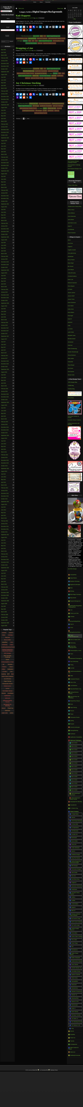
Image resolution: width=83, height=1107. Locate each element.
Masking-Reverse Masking (73, 717)
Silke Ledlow (71, 383)
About (41, 27)
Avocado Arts (74, 859)
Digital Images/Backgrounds (73, 661)
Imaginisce (73, 907)
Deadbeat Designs (75, 879)
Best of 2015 (74, 784)
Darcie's (73, 876)
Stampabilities (74, 1006)
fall (3, 689)
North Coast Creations (76, 946)
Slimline (4, 718)
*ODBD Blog (71, 410)
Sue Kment (70, 393)
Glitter (71, 700)
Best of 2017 (74, 791)
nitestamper (70, 367)
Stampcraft (73, 1009)
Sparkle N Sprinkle (75, 999)
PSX (72, 971)
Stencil (3, 733)
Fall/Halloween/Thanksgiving (75, 683)
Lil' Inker (4, 696)
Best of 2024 (74, 811)
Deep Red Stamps (75, 882)
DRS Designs (74, 890)
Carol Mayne (71, 294)
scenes (7, 713)
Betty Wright (71, 288)
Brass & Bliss (74, 866)
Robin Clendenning (72, 373)
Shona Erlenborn (72, 380)
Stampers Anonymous (76, 1016)
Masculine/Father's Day (75, 713)
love (11, 696)
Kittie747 (70, 251)
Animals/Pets (73, 599)
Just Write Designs (72, 593)
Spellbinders (7, 720)
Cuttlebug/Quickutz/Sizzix (74, 657)
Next (28, 143)
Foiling (71, 689)
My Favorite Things (75, 943)
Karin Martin (71, 330)
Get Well (72, 693)
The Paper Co (74, 1043)
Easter (7, 684)
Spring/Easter (73, 830)
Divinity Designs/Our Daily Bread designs (75, 887)
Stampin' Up (74, 1019)
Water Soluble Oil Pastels (73, 1073)
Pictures (72, 735)
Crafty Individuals (75, 872)
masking (3, 699)
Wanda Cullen (71, 400)
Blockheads (74, 862)
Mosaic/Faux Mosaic (75, 725)
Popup (71, 739)
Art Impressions (75, 852)
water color (5, 738)
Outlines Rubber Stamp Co (74, 954)
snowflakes (10, 718)
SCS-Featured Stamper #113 (75, 193)
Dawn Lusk (70, 304)
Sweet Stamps (74, 1036)
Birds (71, 612)
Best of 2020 (74, 801)
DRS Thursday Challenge (7, 681)
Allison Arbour (71, 234)
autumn (11, 657)
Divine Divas (71, 422)
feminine (10, 689)
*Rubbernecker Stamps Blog (74, 231)
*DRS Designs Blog (72, 407)
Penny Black (74, 958)
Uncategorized (73, 1069)
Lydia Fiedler (71, 357)
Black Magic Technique (75, 619)
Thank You (72, 1062)
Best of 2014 (74, 781)
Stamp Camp (74, 1002)
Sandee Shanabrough (73, 376)
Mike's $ (73, 935)
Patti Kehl (70, 370)
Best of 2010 (74, 767)
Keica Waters (71, 337)
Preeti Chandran (72, 257)
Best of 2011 (74, 771)
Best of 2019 (74, 798)
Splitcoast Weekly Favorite (7, 726)
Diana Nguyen (71, 311)
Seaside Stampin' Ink (76, 992)
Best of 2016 (74, 788)
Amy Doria (70, 268)
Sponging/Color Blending (76, 826)
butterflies (4, 667)
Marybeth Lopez (71, 360)
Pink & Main (74, 964)
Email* (8, 54)
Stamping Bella (74, 1023)
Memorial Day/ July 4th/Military (73, 722)
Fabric (71, 678)
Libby (69, 350)
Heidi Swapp (74, 897)
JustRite (73, 925)
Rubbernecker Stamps (76, 986)
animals (4, 657)
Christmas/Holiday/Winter (74, 646)
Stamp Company (74, 836)
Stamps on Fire (74, 1026)
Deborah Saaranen (72, 307)
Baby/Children (73, 603)
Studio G (73, 1033)
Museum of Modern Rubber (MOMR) (75, 939)
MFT (8, 699)
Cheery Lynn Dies (74, 638)
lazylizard (70, 347)
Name (8, 45)
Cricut (71, 652)
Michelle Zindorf (71, 363)
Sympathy (72, 1059)
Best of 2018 (74, 794)
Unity (72, 1053)
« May (74, 44)
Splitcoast (7, 723)
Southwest (72, 758)
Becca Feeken (71, 284)
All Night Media (74, 839)
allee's (69, 265)
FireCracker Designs (76, 894)
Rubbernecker (7, 711)
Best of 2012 (74, 774)
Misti (12, 699)
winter (11, 738)
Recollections (74, 974)
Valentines (7, 735)
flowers (4, 691)
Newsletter (47, 27)
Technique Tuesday (75, 1040)
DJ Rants (70, 314)
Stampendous (74, 1013)
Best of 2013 (74, 778)
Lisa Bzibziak (71, 254)
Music (71, 729)
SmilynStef (70, 386)
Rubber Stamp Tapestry (73, 979)
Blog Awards (73, 622)
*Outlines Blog (71, 413)
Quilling (72, 745)
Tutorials (72, 1066)
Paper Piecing (73, 732)
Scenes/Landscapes (75, 752)
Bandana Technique (75, 606)
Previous (18, 143)
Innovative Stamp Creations (74, 444)
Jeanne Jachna (71, 317)
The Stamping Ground (76, 1046)
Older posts (21, 33)
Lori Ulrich (70, 353)
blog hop (7, 662)
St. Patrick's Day (74, 833)
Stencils (72, 1056)
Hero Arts (73, 900)
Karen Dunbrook (72, 327)
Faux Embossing (74, 686)
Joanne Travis (71, 324)
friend (11, 691)
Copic (11, 669)
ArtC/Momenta (74, 855)
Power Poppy (74, 968)
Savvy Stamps (74, 989)
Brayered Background (75, 626)
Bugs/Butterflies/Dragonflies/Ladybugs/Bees (75, 631)
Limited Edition (74, 928)
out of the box (7, 703)
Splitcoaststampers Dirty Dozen (74, 819)
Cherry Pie (73, 869)
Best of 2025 (74, 815)
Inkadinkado (74, 914)
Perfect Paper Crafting (76, 961)
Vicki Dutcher (71, 396)
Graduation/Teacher (74, 704)
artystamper (70, 281)
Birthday (72, 616)
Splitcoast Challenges (75, 765)
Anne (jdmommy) (72, 278)
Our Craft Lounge (75, 950)
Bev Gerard (70, 291)
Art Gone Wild (74, 849)
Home (34, 27)
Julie (37, 43)
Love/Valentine (73, 710)
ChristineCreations (72, 301)
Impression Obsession (76, 910)
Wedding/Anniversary (75, 1080)
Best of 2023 (74, 808)
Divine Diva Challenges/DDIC (72, 671)
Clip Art (72, 649)
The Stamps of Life (75, 1050)
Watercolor (72, 1077)
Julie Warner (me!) (72, 247)
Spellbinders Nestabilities (76, 762)
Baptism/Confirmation (75, 609)
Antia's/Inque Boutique (76, 845)
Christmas (4, 669)
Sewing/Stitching (74, 755)
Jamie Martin (71, 244)
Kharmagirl (70, 340)
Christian (72, 641)
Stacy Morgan (71, 390)
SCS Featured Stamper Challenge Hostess (73, 186)
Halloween (10, 694)
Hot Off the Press (75, 904)
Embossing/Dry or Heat (75, 675)
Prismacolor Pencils (74, 742)
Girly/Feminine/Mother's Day (74, 697)
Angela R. (70, 271)
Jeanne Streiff (71, 321)
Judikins (73, 922)
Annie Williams (71, 238)
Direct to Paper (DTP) (75, 664)
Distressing (72, 667)
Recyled (72, 748)
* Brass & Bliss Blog (72, 210)
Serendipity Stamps (76, 996)
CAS (71, 635)
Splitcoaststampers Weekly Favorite (74, 823)
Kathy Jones (71, 334)
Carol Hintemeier (72, 241)
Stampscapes (74, 1029)
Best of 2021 (74, 805)
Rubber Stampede (75, 982)
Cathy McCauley (72, 298)
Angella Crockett (72, 274)
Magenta (73, 932)
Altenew (73, 842)
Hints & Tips (73, 707)
